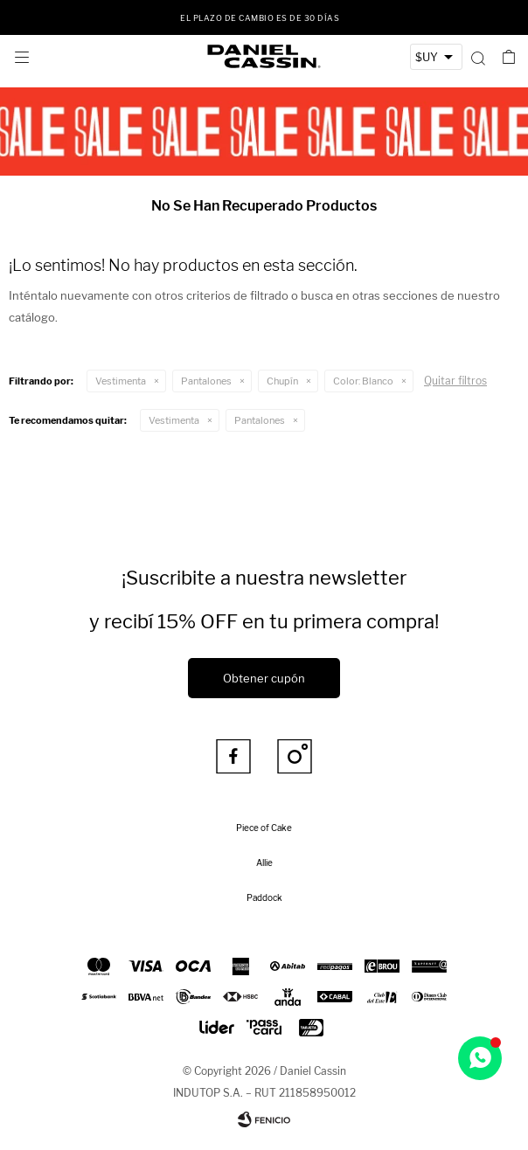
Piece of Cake (264, 827)
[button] (477, 57)
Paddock (264, 897)
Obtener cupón (264, 678)
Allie (264, 862)
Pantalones (206, 381)
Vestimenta (120, 381)
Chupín (282, 381)
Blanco (363, 381)
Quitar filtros (455, 380)
